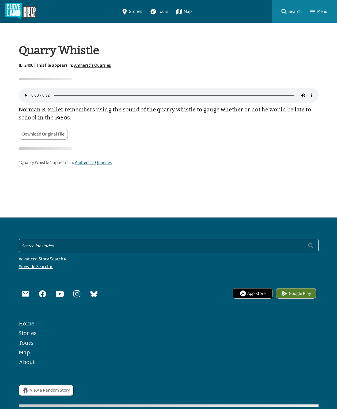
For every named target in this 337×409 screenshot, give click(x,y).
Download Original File (43, 134)
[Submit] (311, 245)
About (27, 362)
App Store (253, 293)
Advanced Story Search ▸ (43, 259)
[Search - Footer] (169, 245)
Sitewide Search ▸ (36, 266)
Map (184, 11)
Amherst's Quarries (92, 65)
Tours (159, 11)
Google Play (296, 293)
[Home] (21, 11)
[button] (291, 11)
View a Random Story (46, 390)
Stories (131, 11)
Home (26, 323)
